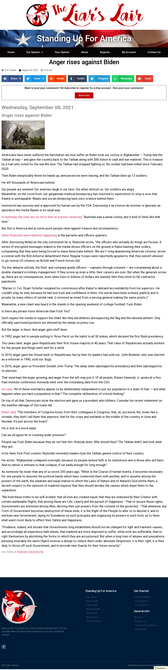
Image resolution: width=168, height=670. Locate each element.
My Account (129, 52)
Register (105, 52)
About (84, 52)
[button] (12, 78)
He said (7, 389)
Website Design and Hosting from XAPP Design (147, 666)
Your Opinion (62, 52)
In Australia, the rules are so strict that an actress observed (42, 217)
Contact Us (154, 52)
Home (11, 52)
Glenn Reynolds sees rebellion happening (29, 235)
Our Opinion (34, 52)
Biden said (9, 412)
